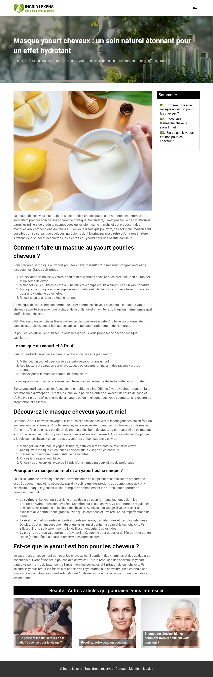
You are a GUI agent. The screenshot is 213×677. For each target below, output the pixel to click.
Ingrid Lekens (72, 669)
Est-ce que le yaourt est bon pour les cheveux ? (177, 137)
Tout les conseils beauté (45, 61)
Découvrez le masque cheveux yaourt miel (173, 123)
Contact (121, 669)
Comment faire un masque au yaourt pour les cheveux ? (176, 109)
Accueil (19, 61)
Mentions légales (141, 669)
